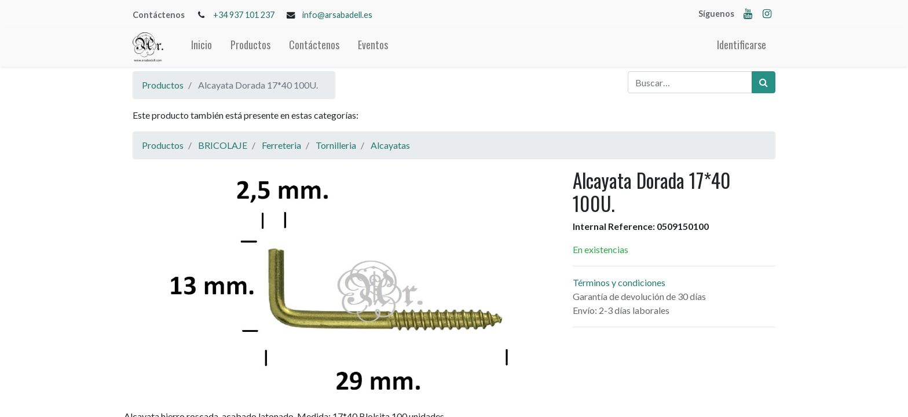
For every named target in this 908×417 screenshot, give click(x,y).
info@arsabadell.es (337, 15)
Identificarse (741, 44)
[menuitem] (201, 47)
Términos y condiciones (619, 282)
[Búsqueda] (763, 82)
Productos (163, 84)
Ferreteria (281, 145)
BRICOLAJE (222, 145)
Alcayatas (390, 145)
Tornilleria (336, 145)
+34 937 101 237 (243, 15)
